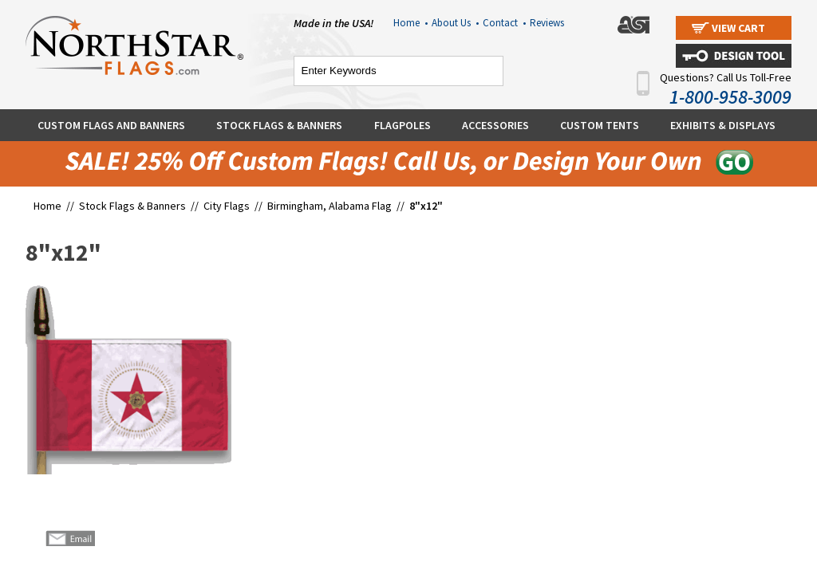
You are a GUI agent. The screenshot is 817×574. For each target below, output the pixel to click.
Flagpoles (402, 125)
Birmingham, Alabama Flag (329, 206)
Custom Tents (599, 125)
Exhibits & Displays (723, 125)
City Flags (226, 206)
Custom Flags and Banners (111, 125)
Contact (504, 22)
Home (410, 22)
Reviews (547, 22)
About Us (455, 22)
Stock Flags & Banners (279, 125)
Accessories (495, 125)
